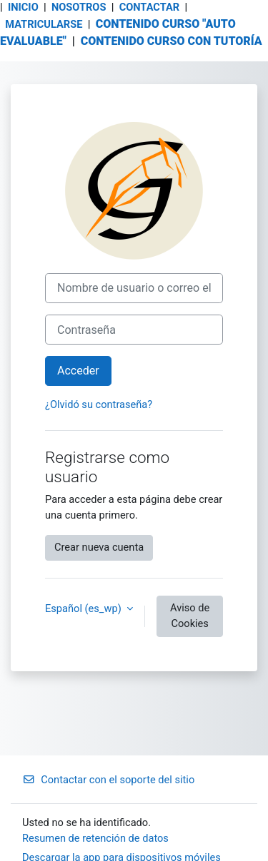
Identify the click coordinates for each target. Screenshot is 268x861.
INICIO (23, 7)
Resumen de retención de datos (95, 838)
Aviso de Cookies (189, 615)
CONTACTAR (150, 7)
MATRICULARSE (43, 24)
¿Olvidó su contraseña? (98, 404)
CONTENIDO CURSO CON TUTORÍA (171, 41)
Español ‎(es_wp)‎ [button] (84, 608)
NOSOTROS (78, 7)
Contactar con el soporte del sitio (108, 779)
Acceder (78, 370)
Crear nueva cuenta (99, 547)
